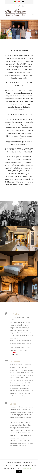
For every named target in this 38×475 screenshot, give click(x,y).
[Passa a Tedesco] (23, 2)
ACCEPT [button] (19, 472)
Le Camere (15, 361)
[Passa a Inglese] (19, 2)
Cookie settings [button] (27, 468)
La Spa (13, 404)
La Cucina (14, 314)
